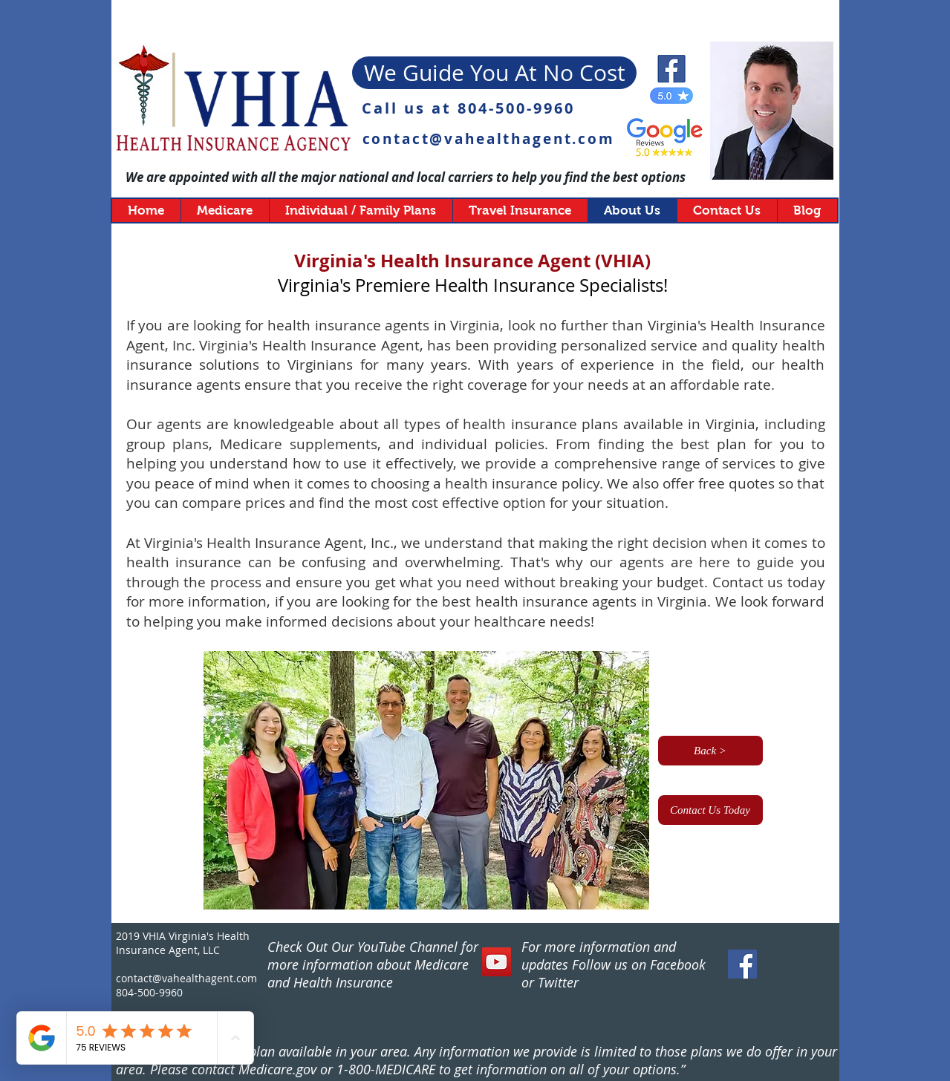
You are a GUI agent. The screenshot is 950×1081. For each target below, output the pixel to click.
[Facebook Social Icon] (742, 964)
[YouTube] (496, 961)
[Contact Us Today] (710, 810)
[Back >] (710, 750)
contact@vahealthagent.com (488, 138)
